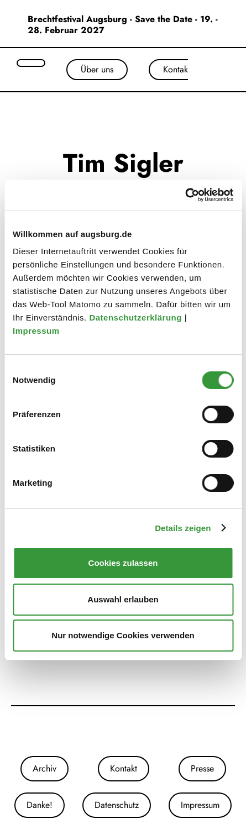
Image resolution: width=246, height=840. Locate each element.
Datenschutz (117, 805)
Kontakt (176, 69)
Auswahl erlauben (122, 599)
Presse (202, 768)
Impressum (37, 330)
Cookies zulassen (123, 563)
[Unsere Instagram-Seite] (112, 731)
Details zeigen (183, 528)
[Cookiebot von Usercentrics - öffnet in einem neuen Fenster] (185, 195)
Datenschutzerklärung (136, 317)
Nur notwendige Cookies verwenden (122, 635)
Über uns (97, 69)
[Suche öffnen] (31, 63)
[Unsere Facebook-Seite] (123, 731)
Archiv (44, 768)
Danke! (40, 805)
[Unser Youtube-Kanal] (134, 731)
